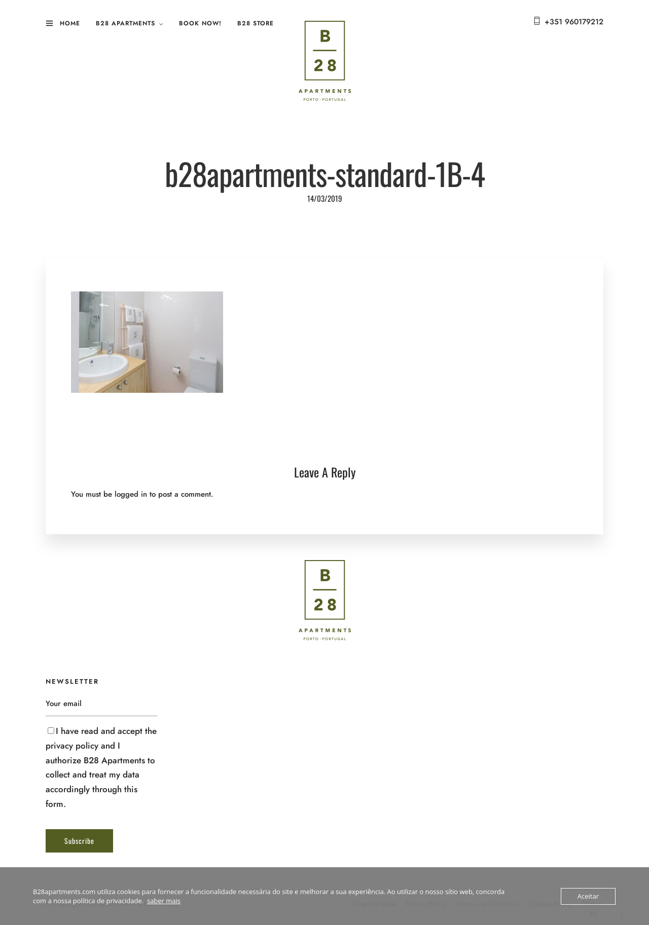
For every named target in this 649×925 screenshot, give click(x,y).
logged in (131, 494)
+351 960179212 (574, 21)
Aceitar (588, 896)
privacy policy (72, 745)
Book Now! (200, 23)
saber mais (164, 900)
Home (70, 23)
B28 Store (255, 23)
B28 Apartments (125, 23)
